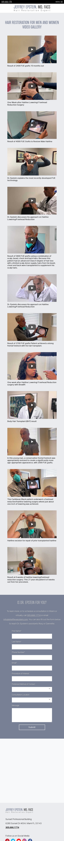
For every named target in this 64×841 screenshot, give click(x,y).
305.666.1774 (6, 1)
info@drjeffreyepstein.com (15, 620)
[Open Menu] (61, 2)
